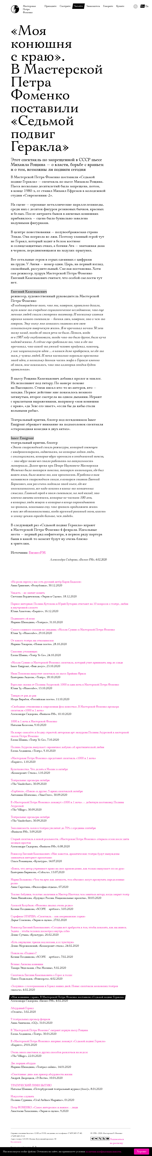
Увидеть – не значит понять (28, 592)
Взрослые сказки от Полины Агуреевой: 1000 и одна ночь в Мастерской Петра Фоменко (65, 684)
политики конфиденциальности (103, 1151)
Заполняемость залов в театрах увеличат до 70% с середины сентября (53, 828)
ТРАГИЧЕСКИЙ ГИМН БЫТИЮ (31, 1085)
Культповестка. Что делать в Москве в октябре (39, 769)
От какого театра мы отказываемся (32, 640)
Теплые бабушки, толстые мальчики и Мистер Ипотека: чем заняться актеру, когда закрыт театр (70, 894)
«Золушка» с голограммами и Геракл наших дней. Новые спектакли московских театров (64, 986)
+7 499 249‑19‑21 (18, 1136)
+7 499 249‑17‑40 (74, 1133)
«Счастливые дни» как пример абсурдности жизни (41, 1074)
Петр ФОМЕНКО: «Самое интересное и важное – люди (44, 1107)
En (147, 6)
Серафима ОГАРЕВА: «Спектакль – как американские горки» (48, 916)
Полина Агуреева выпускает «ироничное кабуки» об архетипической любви (57, 747)
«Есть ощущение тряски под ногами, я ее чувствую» (42, 942)
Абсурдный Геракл (22, 1008)
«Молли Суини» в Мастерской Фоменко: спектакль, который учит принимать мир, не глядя (67, 662)
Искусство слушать (22, 1096)
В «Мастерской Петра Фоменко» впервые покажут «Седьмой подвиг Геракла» (58, 1041)
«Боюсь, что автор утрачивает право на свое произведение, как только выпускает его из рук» (67, 868)
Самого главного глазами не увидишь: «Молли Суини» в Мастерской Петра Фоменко (63, 629)
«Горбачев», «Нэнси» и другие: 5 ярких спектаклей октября (47, 791)
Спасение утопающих (24, 651)
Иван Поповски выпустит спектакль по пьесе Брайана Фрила (48, 673)
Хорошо (141, 1151)
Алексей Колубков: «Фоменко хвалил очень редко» (42, 905)
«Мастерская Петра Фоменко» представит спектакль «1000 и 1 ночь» (53, 758)
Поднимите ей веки (23, 618)
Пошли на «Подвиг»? (24, 953)
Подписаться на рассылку (111, 1139)
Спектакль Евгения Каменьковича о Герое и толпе (41, 975)
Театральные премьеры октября (30, 780)
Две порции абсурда (23, 1063)
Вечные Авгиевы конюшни (27, 964)
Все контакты (16, 1142)
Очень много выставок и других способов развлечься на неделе (49, 1052)
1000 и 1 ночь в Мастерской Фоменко (34, 721)
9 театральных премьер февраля (30, 1019)
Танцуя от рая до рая (23, 695)
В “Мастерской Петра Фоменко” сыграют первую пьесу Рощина (49, 1030)
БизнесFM (37, 553)
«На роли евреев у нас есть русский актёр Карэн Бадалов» (46, 581)
